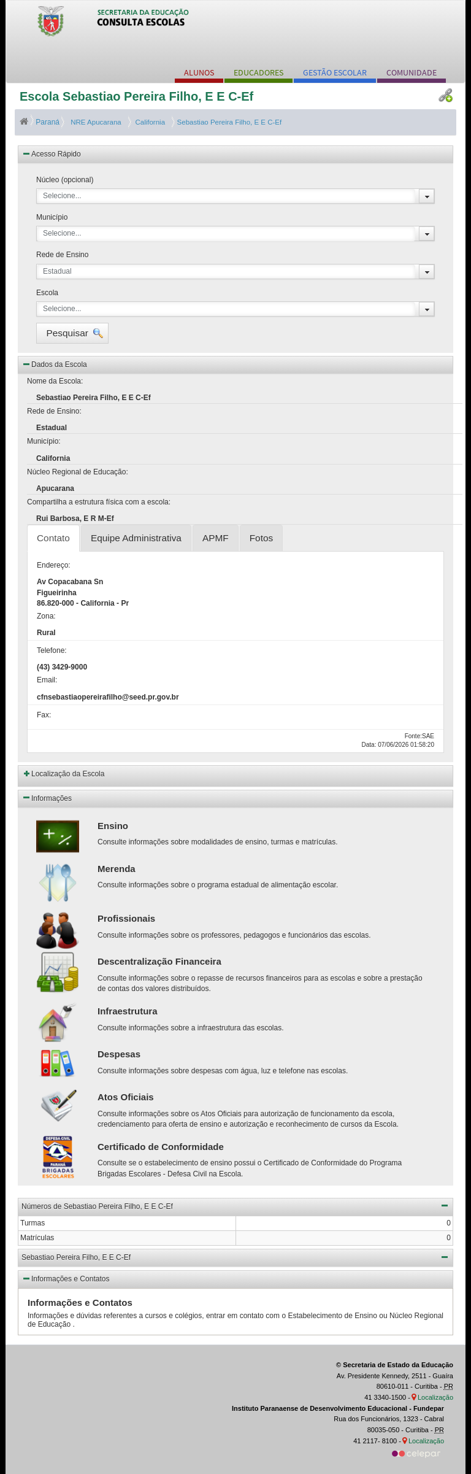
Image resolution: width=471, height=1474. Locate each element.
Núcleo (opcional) (64, 180)
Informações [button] (46, 797)
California (148, 122)
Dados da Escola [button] (54, 364)
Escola (47, 292)
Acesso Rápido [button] (51, 153)
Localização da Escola (67, 774)
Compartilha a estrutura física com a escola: (98, 502)
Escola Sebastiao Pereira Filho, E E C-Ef (136, 96)
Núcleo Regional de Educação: (77, 472)
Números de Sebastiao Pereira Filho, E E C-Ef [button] (235, 1205)
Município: (44, 441)
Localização (435, 1397)
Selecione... (62, 195)
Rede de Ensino (62, 254)
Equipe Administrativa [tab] (136, 538)
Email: (47, 680)
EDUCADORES (258, 72)
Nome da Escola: (55, 381)
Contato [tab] (53, 538)
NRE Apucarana (95, 122)
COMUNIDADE (411, 72)
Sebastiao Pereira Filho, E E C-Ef (228, 122)
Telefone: (52, 650)
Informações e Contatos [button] (65, 1278)
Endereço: (54, 565)
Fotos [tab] (262, 538)
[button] (72, 333)
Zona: (46, 616)
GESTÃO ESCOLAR (335, 72)
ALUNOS (199, 72)
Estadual (57, 271)
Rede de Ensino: (54, 411)
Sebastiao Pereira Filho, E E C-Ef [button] (235, 1257)
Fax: (44, 715)
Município (51, 217)
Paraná (40, 122)
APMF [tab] (215, 538)
